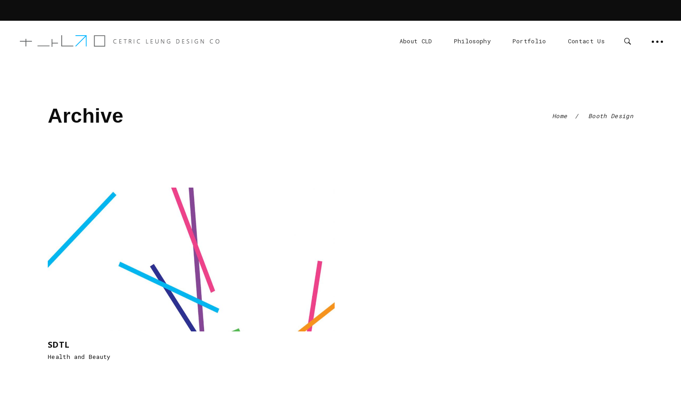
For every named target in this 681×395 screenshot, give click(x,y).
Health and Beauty (79, 357)
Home (559, 116)
